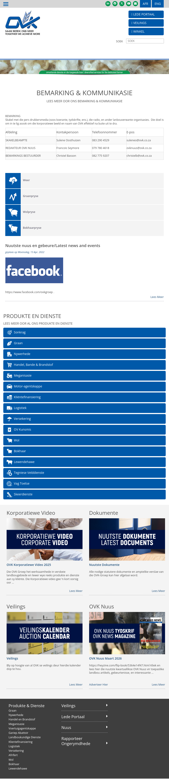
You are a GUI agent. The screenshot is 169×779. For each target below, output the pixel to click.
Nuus (66, 727)
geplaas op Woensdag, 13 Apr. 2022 (24, 252)
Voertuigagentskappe (22, 728)
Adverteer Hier (98, 685)
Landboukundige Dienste (25, 737)
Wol (12, 440)
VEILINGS (138, 23)
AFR (145, 4)
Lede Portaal (72, 716)
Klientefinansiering (21, 742)
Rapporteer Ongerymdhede (75, 741)
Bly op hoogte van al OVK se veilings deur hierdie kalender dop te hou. (44, 667)
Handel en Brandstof (22, 719)
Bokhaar (16, 451)
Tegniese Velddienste (25, 473)
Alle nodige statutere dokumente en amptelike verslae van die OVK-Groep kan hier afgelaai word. (126, 573)
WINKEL (138, 31)
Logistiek (16, 408)
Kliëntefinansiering (23, 397)
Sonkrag (16, 332)
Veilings (68, 705)
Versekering (18, 419)
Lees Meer (157, 297)
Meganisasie (18, 376)
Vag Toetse (17, 484)
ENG (158, 4)
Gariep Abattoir (18, 733)
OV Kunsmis (18, 430)
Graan (14, 343)
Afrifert (13, 755)
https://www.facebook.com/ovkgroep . (29, 292)
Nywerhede (18, 354)
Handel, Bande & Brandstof (29, 365)
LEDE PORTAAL (143, 14)
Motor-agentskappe (24, 386)
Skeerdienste (19, 494)
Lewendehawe (20, 462)
